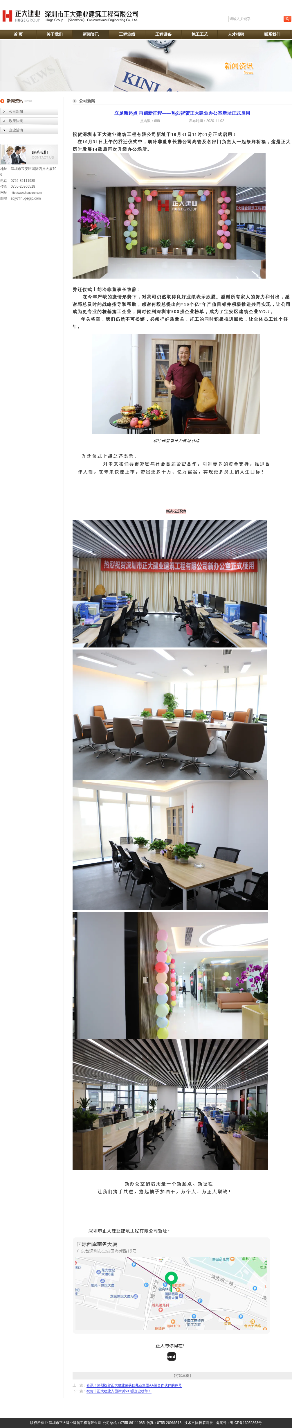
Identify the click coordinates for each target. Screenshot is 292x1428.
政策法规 (16, 121)
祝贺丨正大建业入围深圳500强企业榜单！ (119, 1391)
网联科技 (206, 1423)
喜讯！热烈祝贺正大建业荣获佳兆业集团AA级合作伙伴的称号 (134, 1385)
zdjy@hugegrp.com (26, 198)
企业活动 (16, 130)
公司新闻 (16, 112)
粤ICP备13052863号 (246, 1423)
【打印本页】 (182, 1376)
